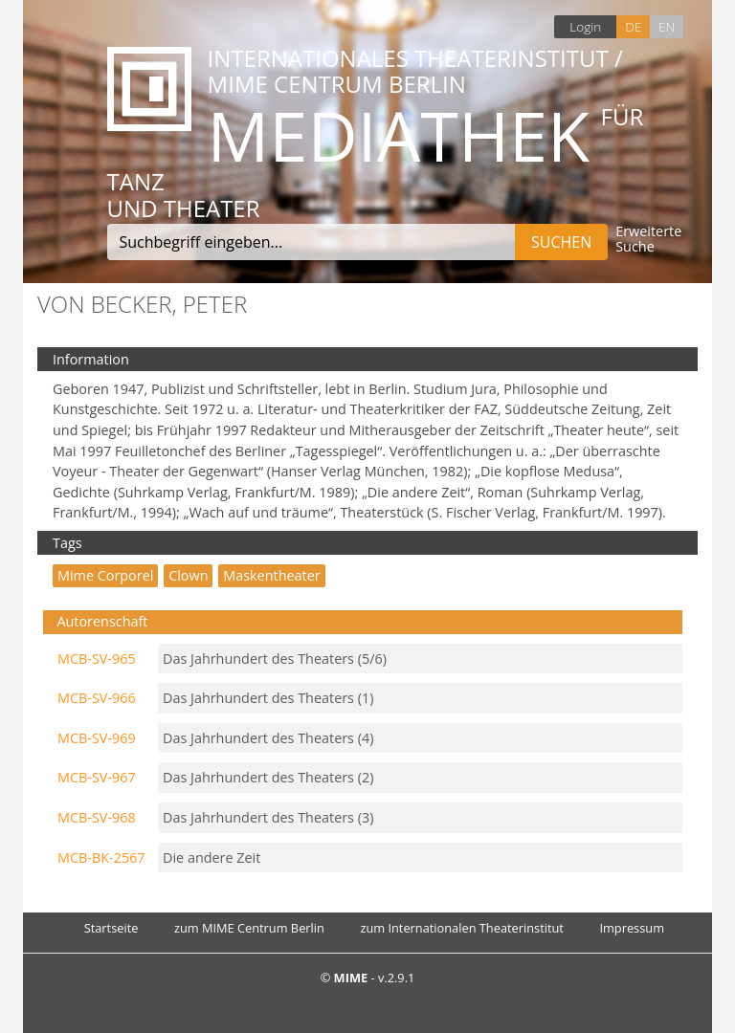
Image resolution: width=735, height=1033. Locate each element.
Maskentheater (271, 575)
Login (585, 26)
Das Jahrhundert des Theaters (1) (268, 698)
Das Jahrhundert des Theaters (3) (268, 817)
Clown (188, 575)
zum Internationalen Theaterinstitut (462, 927)
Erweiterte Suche (648, 239)
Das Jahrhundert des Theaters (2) (268, 777)
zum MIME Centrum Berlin (249, 927)
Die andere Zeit (211, 857)
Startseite (111, 927)
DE (633, 26)
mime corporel (105, 575)
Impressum (631, 927)
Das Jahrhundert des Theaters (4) (268, 738)
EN (666, 26)
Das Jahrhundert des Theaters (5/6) (275, 658)
